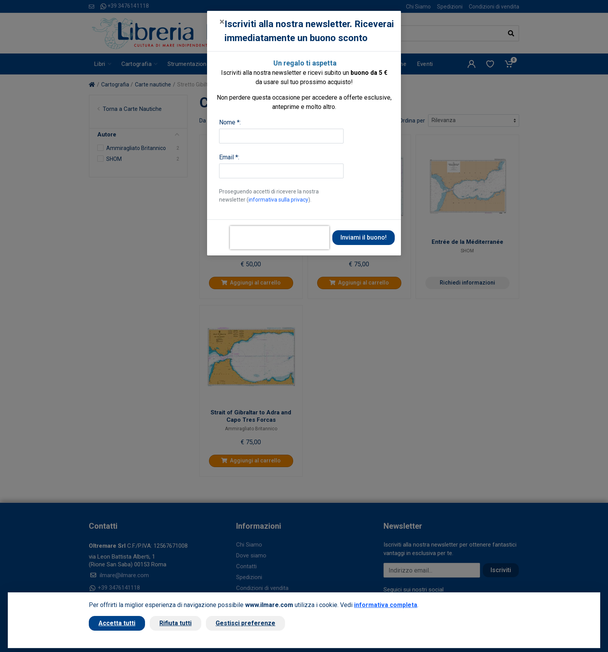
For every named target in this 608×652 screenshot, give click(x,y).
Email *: (229, 157)
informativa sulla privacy (278, 200)
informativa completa (385, 605)
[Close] (222, 22)
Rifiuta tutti (175, 623)
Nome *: (230, 122)
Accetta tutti (116, 623)
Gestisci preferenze (245, 623)
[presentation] (279, 237)
